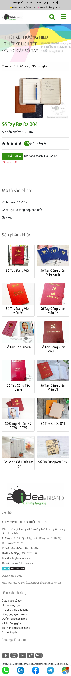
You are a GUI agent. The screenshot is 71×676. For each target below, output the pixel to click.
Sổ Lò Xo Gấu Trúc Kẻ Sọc (18, 464)
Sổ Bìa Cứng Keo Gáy (52, 462)
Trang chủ (18, 2)
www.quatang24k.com (23, 7)
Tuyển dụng (42, 2)
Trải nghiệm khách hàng (16, 627)
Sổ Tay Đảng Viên (18, 270)
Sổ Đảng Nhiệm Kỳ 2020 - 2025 (18, 425)
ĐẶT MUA (12, 156)
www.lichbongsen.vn (50, 7)
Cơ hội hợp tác (10, 632)
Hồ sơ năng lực (11, 605)
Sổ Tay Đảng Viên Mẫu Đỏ (18, 310)
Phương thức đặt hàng (15, 609)
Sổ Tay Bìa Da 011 (53, 423)
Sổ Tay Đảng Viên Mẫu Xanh (52, 272)
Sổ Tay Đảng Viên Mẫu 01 (52, 387)
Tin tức (29, 2)
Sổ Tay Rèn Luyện (18, 347)
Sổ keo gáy (39, 66)
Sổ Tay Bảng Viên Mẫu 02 (53, 349)
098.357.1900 (10, 162)
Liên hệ (54, 2)
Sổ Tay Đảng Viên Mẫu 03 (52, 310)
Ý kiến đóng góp (11, 623)
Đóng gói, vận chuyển (14, 614)
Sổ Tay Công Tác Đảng (18, 387)
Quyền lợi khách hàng (14, 618)
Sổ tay (24, 66)
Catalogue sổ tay (12, 600)
